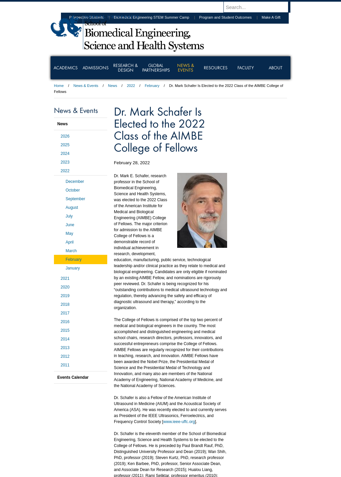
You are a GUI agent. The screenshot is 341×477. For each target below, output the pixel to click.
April (70, 242)
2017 (65, 313)
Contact (192, 442)
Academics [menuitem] (66, 68)
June (70, 225)
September (75, 199)
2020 (65, 287)
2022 (131, 86)
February (152, 86)
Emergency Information (165, 448)
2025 (65, 145)
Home (59, 86)
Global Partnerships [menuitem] (156, 67)
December (75, 181)
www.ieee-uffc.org (179, 421)
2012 (65, 356)
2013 (65, 347)
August (72, 207)
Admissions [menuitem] (96, 68)
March (71, 250)
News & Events (86, 86)
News (112, 86)
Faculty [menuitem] (245, 68)
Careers (144, 442)
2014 (65, 339)
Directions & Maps (218, 442)
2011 (65, 365)
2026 (65, 136)
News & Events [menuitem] (185, 67)
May (69, 233)
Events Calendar (73, 377)
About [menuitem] (275, 68)
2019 (65, 295)
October (73, 190)
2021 (65, 278)
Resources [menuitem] (215, 68)
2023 (65, 162)
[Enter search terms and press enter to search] (260, 7)
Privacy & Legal (168, 442)
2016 (65, 321)
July (69, 216)
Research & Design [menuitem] (125, 67)
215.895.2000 (228, 471)
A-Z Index (104, 442)
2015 (65, 330)
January (73, 268)
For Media (125, 442)
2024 (65, 153)
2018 (65, 304)
